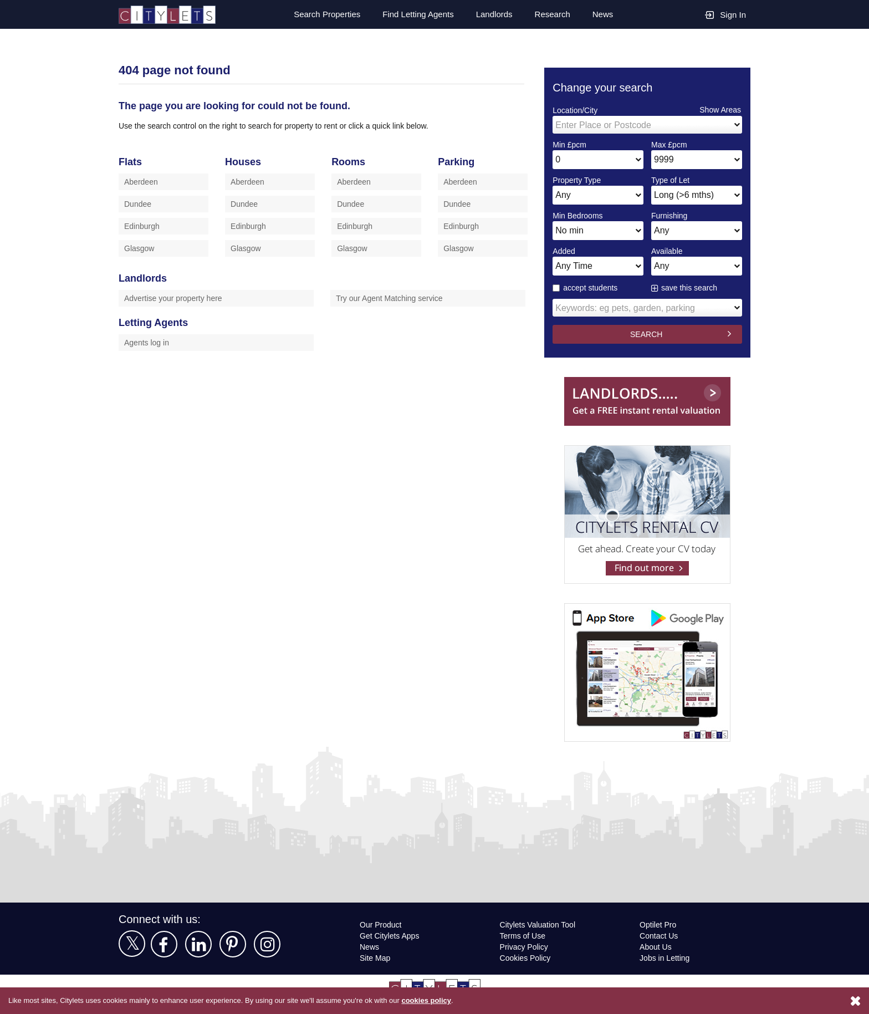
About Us (656, 946)
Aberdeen (142, 181)
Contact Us (659, 935)
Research (552, 14)
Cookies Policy (524, 957)
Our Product (382, 924)
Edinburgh (143, 226)
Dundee (138, 203)
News (603, 14)
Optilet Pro (659, 924)
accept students (586, 287)
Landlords (492, 14)
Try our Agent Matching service (391, 298)
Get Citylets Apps (390, 935)
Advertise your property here (176, 298)
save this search (690, 287)
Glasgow (139, 248)
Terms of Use (523, 935)
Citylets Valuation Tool (539, 924)
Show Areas (720, 109)
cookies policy (442, 1001)
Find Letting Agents (414, 14)
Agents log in (147, 342)
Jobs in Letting (665, 957)
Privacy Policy (523, 946)
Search (320, 14)
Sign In (725, 14)
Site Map (375, 957)
